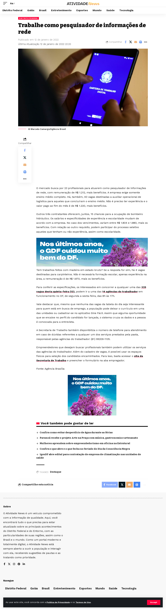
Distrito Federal (28, 18)
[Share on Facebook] (125, 42)
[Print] (140, 42)
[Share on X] (130, 42)
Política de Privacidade (59, 602)
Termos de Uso (86, 602)
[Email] (135, 42)
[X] (9, 565)
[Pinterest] (19, 565)
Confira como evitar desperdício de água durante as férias (76, 432)
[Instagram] (14, 565)
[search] (160, 3)
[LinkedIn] (24, 565)
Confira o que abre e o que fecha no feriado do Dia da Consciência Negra (85, 448)
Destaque (55, 472)
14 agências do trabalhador (121, 291)
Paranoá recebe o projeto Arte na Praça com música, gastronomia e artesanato (89, 437)
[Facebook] (4, 565)
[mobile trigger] (6, 3)
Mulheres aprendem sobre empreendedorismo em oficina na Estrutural (85, 443)
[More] (145, 42)
